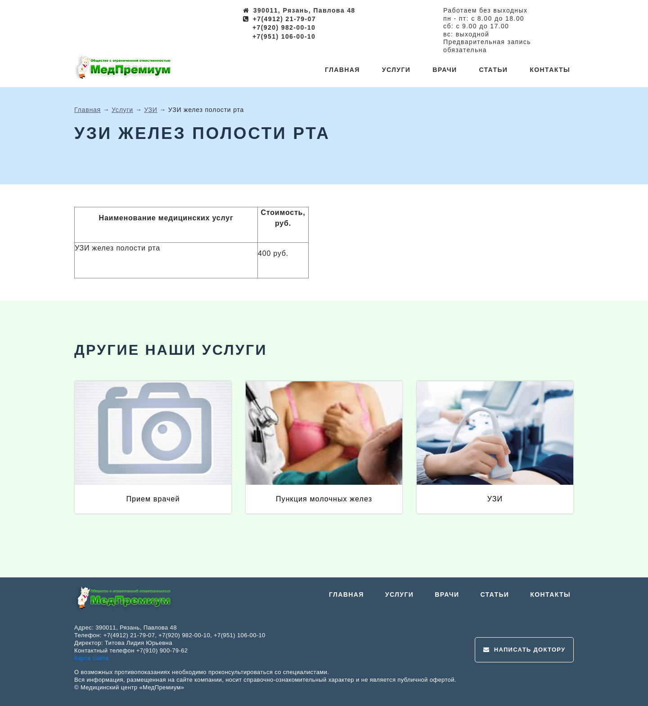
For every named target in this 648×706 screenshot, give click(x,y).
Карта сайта (91, 658)
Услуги (396, 69)
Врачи (444, 69)
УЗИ (151, 109)
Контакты (550, 69)
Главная (342, 69)
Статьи (493, 69)
